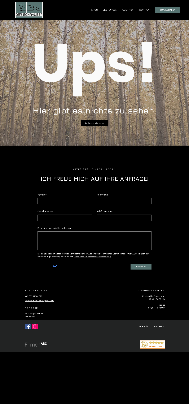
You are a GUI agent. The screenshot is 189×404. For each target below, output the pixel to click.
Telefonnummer (105, 211)
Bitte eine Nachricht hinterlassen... (55, 228)
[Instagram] (35, 326)
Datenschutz (144, 326)
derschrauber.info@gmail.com (39, 301)
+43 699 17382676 (33, 296)
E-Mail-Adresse (45, 211)
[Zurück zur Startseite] (94, 123)
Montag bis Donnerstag (153, 296)
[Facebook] (28, 326)
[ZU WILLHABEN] (167, 10)
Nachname (102, 195)
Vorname (42, 195)
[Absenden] (141, 267)
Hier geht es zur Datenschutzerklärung (92, 257)
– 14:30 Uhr (159, 308)
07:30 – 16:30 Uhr (157, 299)
